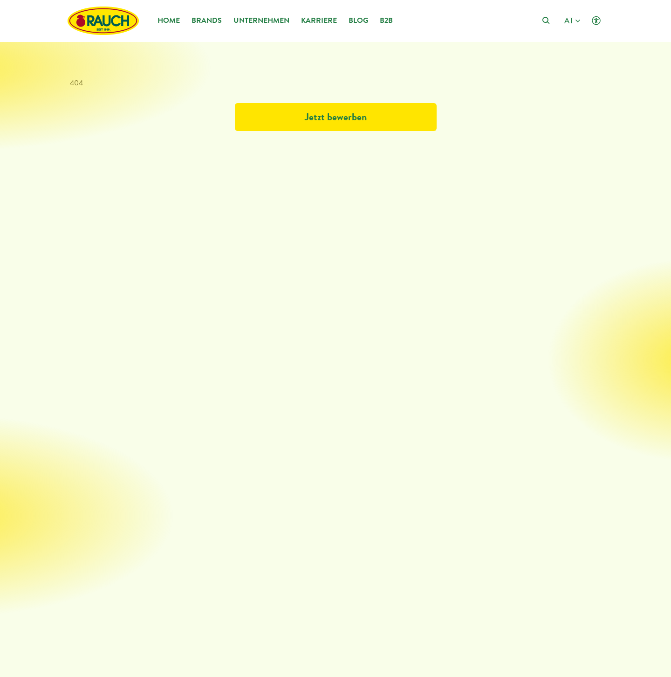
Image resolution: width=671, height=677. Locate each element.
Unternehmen (261, 20)
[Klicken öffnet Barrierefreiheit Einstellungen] (596, 21)
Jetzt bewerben (336, 117)
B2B (386, 20)
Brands (207, 20)
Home (168, 20)
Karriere (319, 20)
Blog (358, 20)
